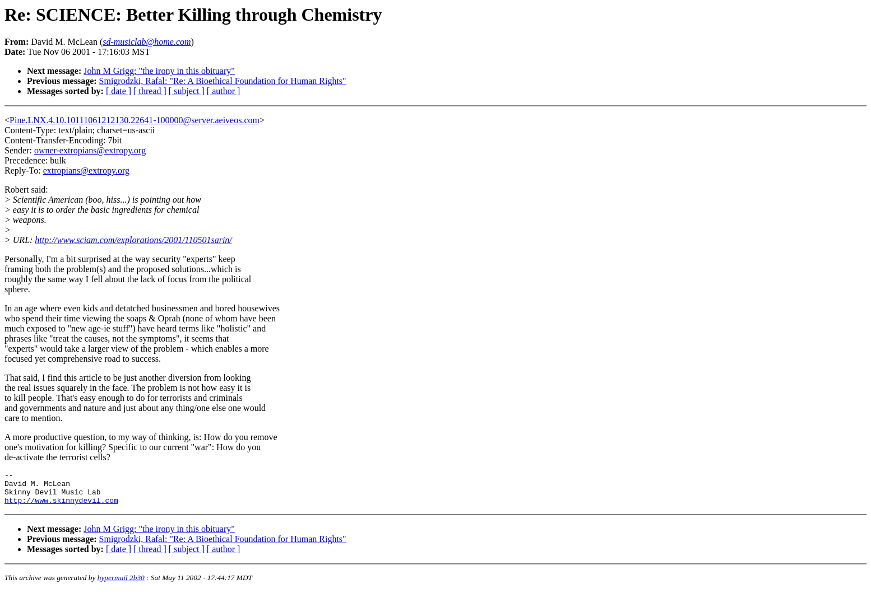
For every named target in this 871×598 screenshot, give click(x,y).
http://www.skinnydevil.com (61, 507)
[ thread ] (149, 91)
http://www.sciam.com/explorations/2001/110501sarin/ (133, 240)
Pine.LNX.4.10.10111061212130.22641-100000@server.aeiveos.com (135, 120)
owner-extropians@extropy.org (90, 150)
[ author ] (223, 91)
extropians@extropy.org (86, 170)
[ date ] (118, 91)
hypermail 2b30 (121, 584)
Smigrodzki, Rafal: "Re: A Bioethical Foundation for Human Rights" (222, 81)
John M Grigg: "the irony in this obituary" (159, 71)
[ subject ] (187, 91)
